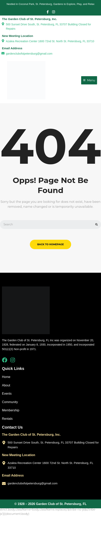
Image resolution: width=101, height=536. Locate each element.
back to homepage (50, 244)
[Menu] (89, 80)
